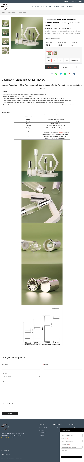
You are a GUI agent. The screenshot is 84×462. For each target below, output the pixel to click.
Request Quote (52, 67)
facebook (52, 73)
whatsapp (65, 73)
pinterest (69, 73)
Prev (5, 17)
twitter (61, 73)
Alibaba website (6, 454)
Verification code (7, 403)
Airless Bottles (11, 12)
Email (45, 365)
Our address (56, 427)
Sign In (66, 1)
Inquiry (48, 6)
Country (4, 373)
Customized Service (67, 6)
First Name (5, 365)
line (56, 73)
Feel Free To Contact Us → (8, 437)
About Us (56, 6)
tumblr (74, 73)
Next (5, 56)
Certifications (42, 430)
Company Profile (43, 427)
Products (40, 6)
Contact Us (66, 67)
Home (34, 6)
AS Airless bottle (21, 12)
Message (5, 382)
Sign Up (73, 1)
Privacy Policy (42, 432)
